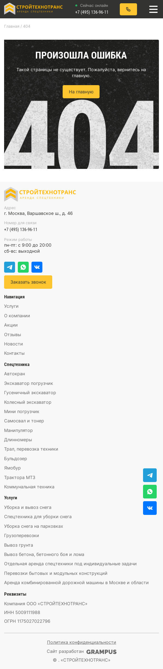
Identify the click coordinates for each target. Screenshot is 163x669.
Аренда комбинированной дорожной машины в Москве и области (76, 582)
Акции (11, 325)
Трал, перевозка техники (31, 449)
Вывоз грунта (18, 545)
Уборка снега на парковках (33, 526)
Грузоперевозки (21, 535)
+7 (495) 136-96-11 (92, 9)
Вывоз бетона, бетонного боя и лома (44, 554)
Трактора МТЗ (19, 477)
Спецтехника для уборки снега (38, 516)
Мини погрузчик (21, 411)
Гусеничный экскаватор (30, 392)
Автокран (14, 373)
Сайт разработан (82, 651)
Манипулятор (18, 430)
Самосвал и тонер (24, 420)
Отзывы (12, 334)
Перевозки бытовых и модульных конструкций (55, 573)
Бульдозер (15, 458)
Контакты (14, 353)
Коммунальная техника (29, 486)
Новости (13, 344)
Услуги (11, 306)
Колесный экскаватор (27, 402)
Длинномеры (18, 439)
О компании (17, 315)
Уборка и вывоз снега (27, 507)
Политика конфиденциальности (81, 642)
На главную (81, 91)
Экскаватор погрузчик (28, 383)
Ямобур (12, 468)
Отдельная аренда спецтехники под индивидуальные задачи (70, 563)
